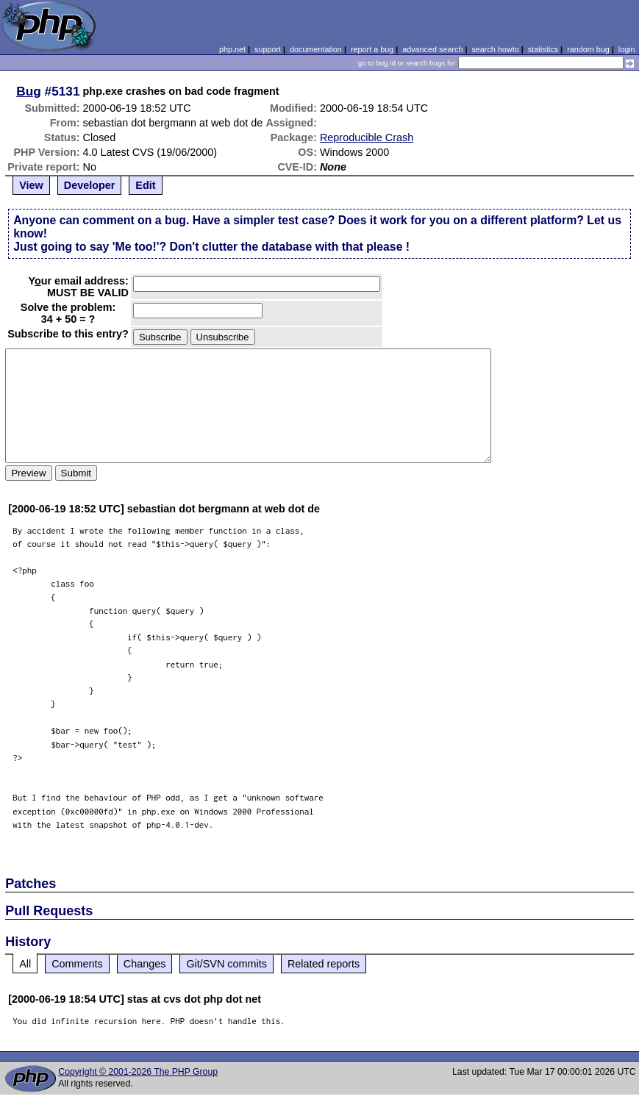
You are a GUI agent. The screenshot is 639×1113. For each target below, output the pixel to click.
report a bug (372, 49)
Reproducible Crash (366, 137)
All (25, 964)
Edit (145, 185)
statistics (543, 49)
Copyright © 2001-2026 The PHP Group (138, 1072)
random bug (588, 49)
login (626, 49)
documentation (316, 49)
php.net (232, 49)
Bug (28, 91)
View (31, 185)
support (267, 49)
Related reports (324, 964)
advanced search (432, 49)
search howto (494, 49)
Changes (145, 964)
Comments (77, 964)
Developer (89, 185)
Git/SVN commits (226, 964)
